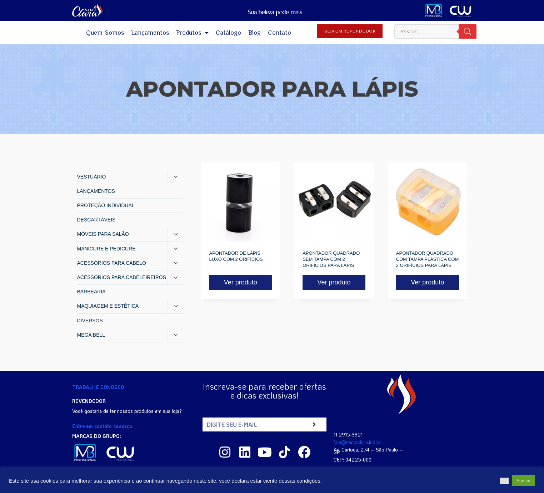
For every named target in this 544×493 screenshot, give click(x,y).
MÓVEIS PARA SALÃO (103, 234)
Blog (254, 32)
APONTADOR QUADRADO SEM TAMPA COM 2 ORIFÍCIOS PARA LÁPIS (331, 259)
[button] (504, 481)
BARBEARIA (91, 291)
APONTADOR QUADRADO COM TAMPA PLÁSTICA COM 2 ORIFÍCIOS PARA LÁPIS (427, 259)
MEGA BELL (91, 335)
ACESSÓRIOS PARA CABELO (111, 263)
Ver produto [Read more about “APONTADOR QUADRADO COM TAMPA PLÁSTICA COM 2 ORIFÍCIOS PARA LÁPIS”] (427, 282)
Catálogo (228, 32)
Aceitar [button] (523, 480)
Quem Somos (105, 32)
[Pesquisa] (467, 31)
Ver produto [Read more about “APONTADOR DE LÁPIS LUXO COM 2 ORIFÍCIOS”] (240, 282)
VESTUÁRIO (91, 177)
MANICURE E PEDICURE (106, 249)
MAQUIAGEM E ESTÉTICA (108, 306)
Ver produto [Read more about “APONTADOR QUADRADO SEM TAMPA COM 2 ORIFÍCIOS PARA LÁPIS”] (333, 282)
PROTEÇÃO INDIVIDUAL (106, 205)
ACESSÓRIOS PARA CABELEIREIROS (121, 277)
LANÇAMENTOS (96, 191)
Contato (279, 32)
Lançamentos (150, 32)
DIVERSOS (90, 320)
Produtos (192, 32)
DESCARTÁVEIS (96, 220)
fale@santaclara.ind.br (357, 442)
